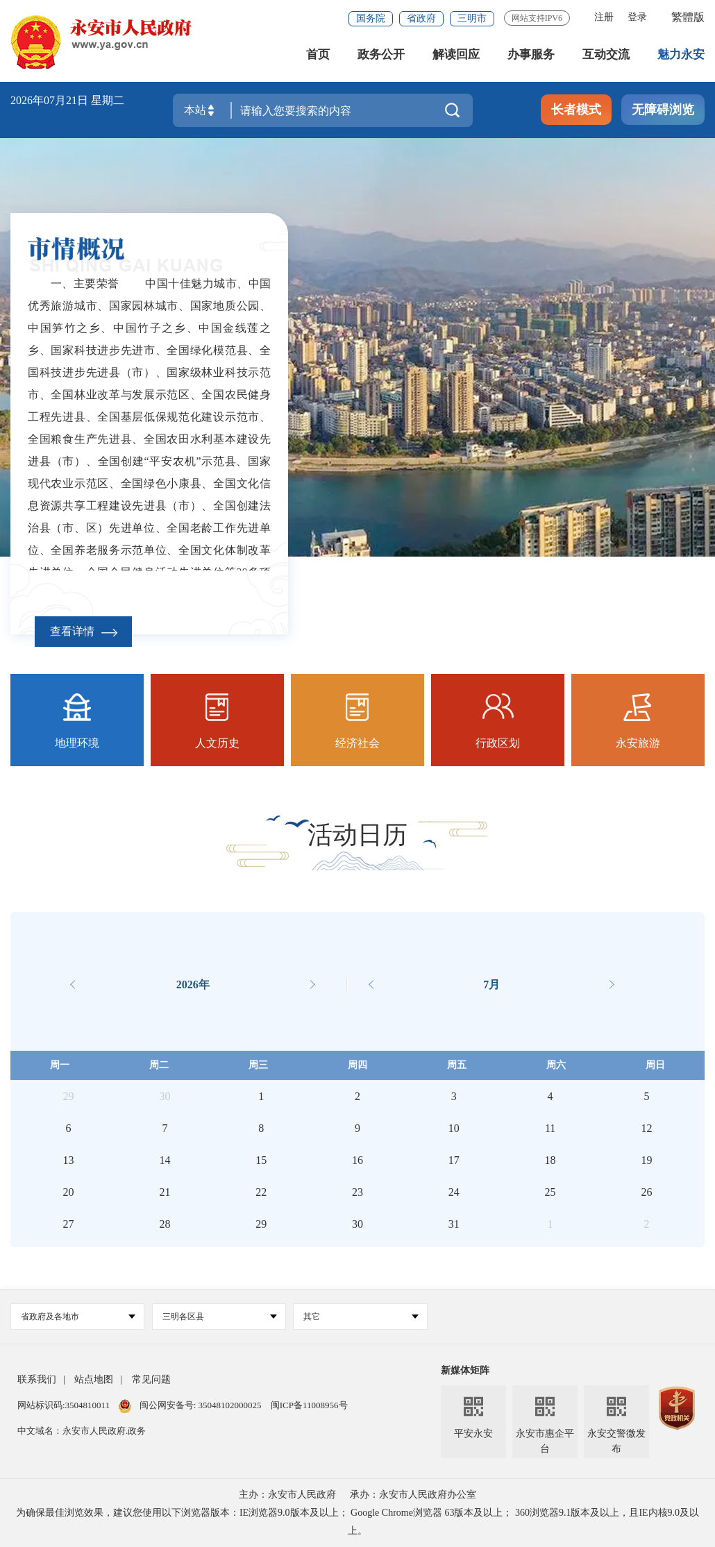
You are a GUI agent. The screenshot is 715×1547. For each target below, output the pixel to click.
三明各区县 (219, 1316)
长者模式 (576, 110)
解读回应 (456, 55)
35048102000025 (230, 1405)
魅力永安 (681, 55)
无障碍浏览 (663, 110)
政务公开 (381, 55)
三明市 (472, 18)
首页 (318, 55)
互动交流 (606, 55)
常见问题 (151, 1379)
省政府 (421, 18)
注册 (604, 17)
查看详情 (83, 631)
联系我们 (36, 1379)
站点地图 (93, 1379)
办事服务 (531, 55)
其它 (360, 1316)
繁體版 (688, 17)
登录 (637, 17)
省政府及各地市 (78, 1316)
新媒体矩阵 (465, 1370)
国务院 (370, 18)
